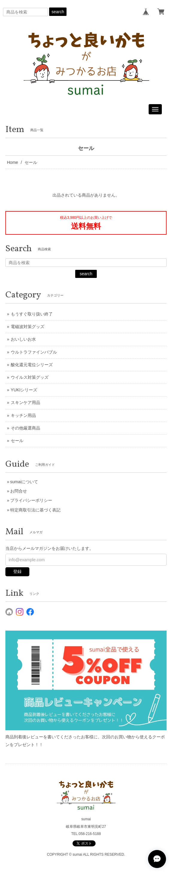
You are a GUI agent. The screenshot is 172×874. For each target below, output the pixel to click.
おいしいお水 (23, 339)
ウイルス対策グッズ (30, 377)
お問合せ (18, 491)
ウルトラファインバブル (34, 352)
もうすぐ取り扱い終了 (32, 314)
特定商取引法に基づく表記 (35, 510)
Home (12, 162)
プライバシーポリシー (31, 500)
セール (17, 440)
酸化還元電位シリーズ (32, 364)
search (58, 11)
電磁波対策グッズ (27, 326)
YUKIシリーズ (24, 389)
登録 (17, 571)
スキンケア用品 (25, 402)
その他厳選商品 (25, 428)
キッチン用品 (23, 415)
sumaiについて (24, 481)
